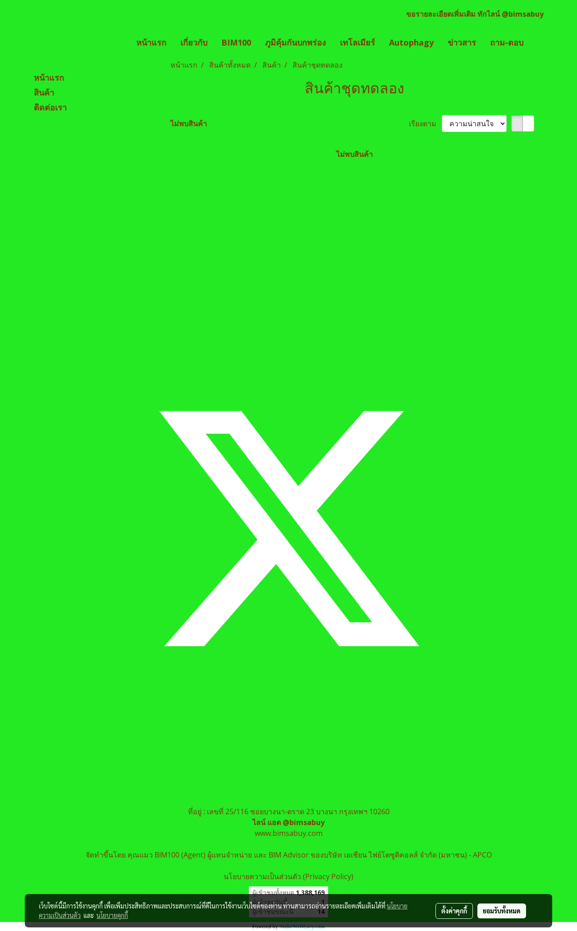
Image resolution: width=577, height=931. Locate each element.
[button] (538, 42)
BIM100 (236, 42)
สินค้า (44, 92)
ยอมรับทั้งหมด (502, 911)
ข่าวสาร (462, 42)
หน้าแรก (151, 42)
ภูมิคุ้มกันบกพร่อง (295, 42)
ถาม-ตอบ (506, 42)
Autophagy (411, 42)
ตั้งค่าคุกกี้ (454, 911)
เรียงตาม (425, 123)
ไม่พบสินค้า (188, 123)
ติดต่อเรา (50, 107)
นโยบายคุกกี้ (112, 915)
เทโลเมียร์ (357, 42)
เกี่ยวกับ (193, 42)
